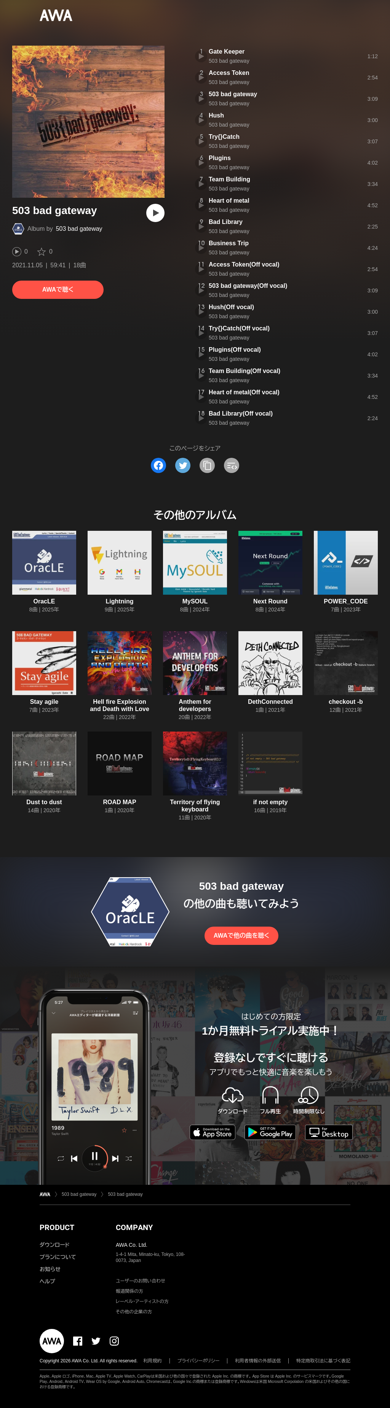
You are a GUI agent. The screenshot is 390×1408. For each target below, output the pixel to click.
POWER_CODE (346, 601)
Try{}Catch (224, 136)
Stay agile (44, 701)
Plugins (220, 158)
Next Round (270, 601)
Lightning (120, 601)
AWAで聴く (58, 289)
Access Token (229, 73)
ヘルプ (47, 1281)
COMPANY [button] (134, 1227)
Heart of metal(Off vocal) (244, 392)
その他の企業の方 (134, 1311)
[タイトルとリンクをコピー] (207, 465)
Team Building (229, 179)
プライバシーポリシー (198, 1361)
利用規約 (153, 1361)
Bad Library (226, 222)
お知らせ (50, 1269)
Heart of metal (229, 200)
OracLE (44, 601)
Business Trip (229, 243)
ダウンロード (54, 1245)
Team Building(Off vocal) (244, 371)
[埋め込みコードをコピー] (231, 465)
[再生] (155, 213)
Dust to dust (44, 802)
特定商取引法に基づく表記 (323, 1361)
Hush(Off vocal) (231, 307)
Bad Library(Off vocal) (241, 413)
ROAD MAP (119, 802)
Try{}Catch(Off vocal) (239, 328)
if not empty (270, 802)
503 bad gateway (79, 228)
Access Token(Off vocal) (244, 264)
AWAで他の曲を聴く (241, 935)
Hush (216, 115)
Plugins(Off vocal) (235, 349)
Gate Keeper (227, 51)
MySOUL (195, 601)
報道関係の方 (129, 1291)
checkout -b (346, 701)
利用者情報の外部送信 (258, 1361)
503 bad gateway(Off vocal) (248, 286)
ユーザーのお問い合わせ (140, 1281)
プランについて (58, 1257)
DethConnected (270, 701)
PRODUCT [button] (57, 1227)
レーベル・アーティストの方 (142, 1301)
